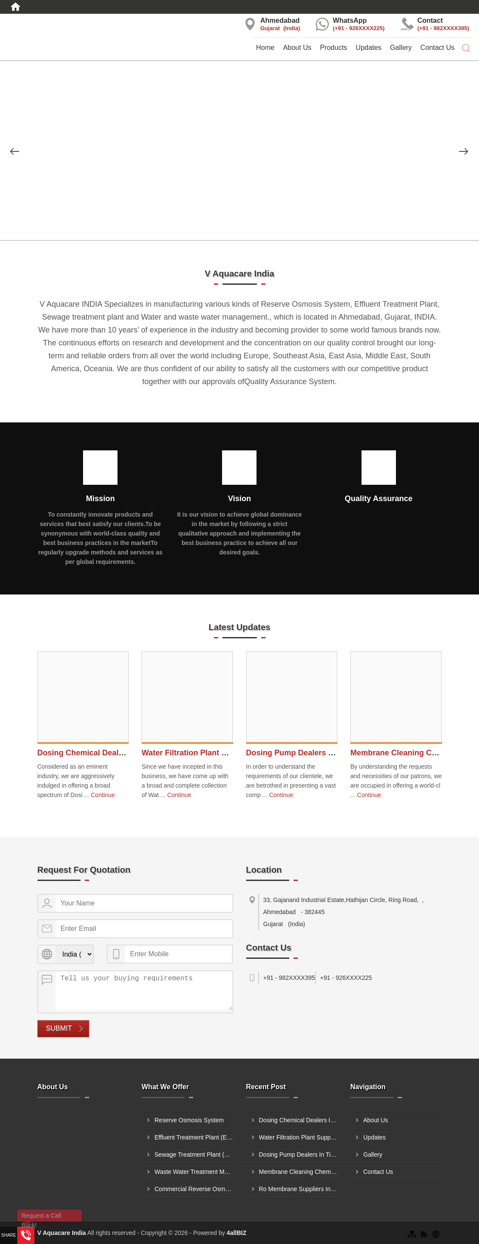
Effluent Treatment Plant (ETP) (194, 1137)
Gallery (401, 47)
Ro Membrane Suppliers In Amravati (298, 1188)
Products (333, 47)
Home (265, 47)
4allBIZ (237, 1232)
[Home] (15, 7)
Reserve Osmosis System (189, 1120)
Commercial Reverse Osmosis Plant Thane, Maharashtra (194, 1188)
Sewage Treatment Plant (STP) (194, 1154)
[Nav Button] (14, 151)
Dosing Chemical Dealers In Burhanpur (109, 752)
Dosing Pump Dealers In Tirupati (306, 752)
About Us (297, 47)
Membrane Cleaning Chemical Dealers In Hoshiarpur (298, 1171)
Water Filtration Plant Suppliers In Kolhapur (222, 752)
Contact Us (437, 47)
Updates (369, 47)
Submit (59, 1028)
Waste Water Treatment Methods (194, 1171)
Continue (103, 794)
